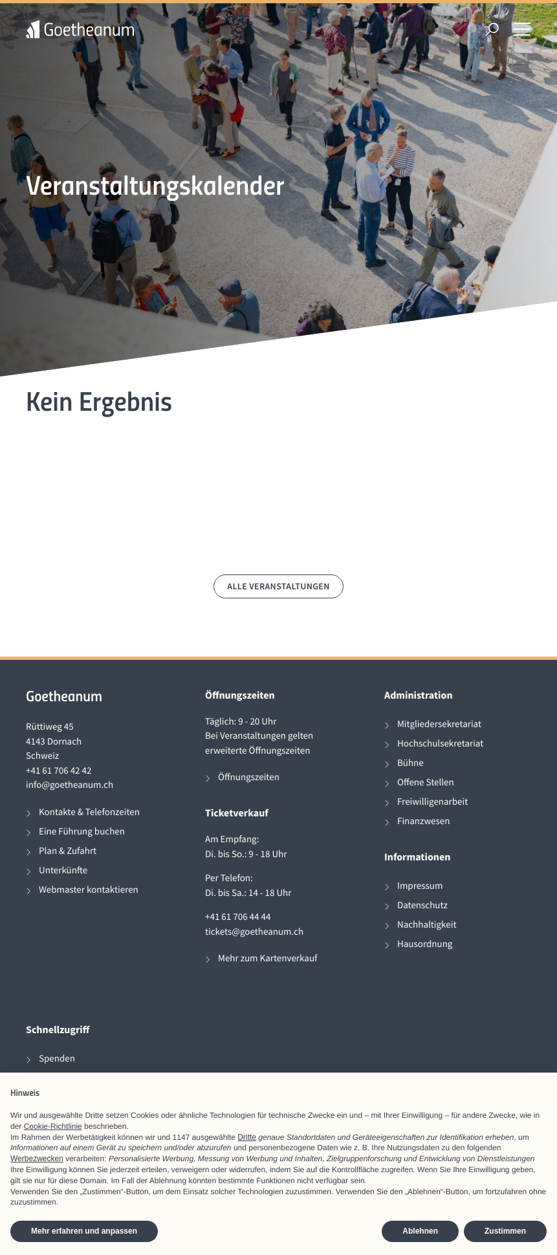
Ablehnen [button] (420, 1231)
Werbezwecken (36, 1158)
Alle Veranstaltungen (278, 586)
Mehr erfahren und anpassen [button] (84, 1231)
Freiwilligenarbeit (432, 802)
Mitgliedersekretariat (439, 724)
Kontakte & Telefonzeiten (89, 812)
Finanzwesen (423, 821)
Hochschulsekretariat (440, 743)
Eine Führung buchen (82, 831)
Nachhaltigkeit (427, 925)
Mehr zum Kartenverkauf (267, 958)
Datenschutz (422, 905)
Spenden (57, 1059)
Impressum (419, 886)
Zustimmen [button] (505, 1231)
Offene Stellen (425, 782)
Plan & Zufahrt (67, 851)
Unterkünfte (63, 870)
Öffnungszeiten (248, 777)
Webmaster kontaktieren (88, 890)
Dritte (246, 1137)
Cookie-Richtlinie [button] (53, 1126)
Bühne (410, 763)
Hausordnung (424, 944)
